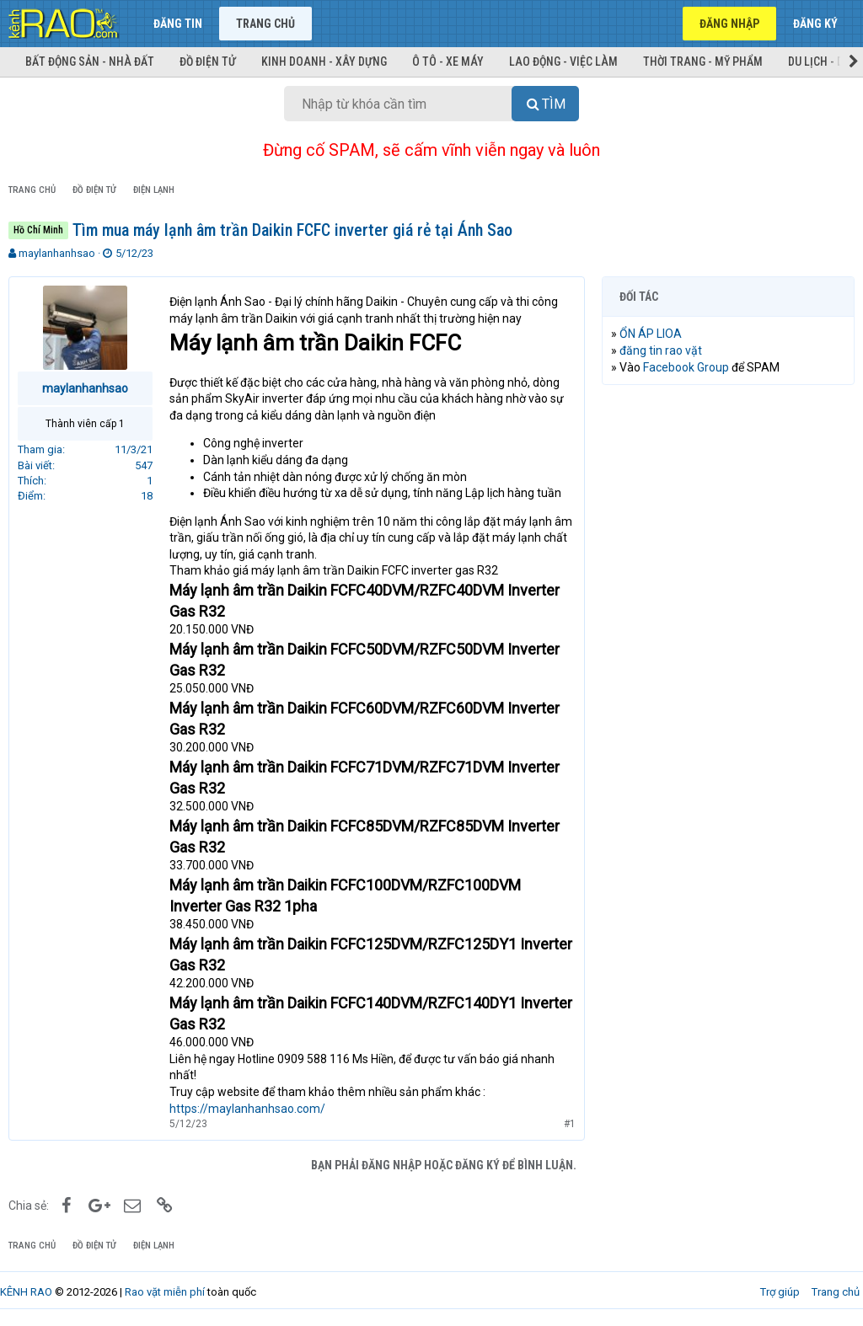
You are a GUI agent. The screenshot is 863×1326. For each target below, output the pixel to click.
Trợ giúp (780, 1292)
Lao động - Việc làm (563, 61)
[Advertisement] (728, 507)
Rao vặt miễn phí (165, 1292)
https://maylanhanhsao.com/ (247, 1108)
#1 (570, 1124)
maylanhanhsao (57, 253)
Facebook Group (686, 367)
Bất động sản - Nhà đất (89, 61)
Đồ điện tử (208, 61)
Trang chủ (265, 23)
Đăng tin (177, 23)
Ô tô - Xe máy (448, 61)
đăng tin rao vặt (660, 350)
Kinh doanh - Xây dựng (324, 61)
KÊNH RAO (26, 1292)
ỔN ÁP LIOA (650, 333)
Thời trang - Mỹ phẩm (703, 61)
